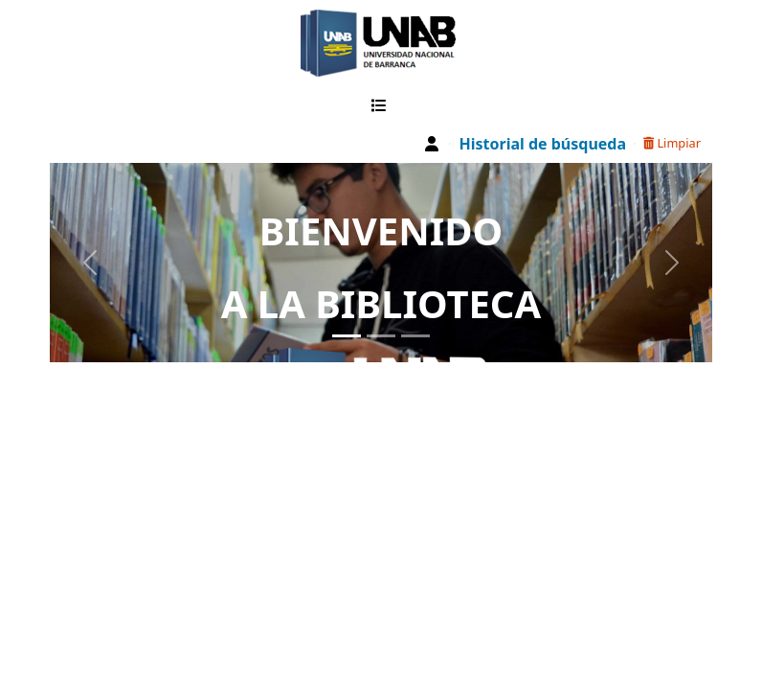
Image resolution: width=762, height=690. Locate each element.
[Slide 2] (381, 336)
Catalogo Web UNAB (265, 43)
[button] (383, 105)
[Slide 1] (346, 336)
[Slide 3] (415, 336)
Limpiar (672, 142)
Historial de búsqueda (542, 143)
